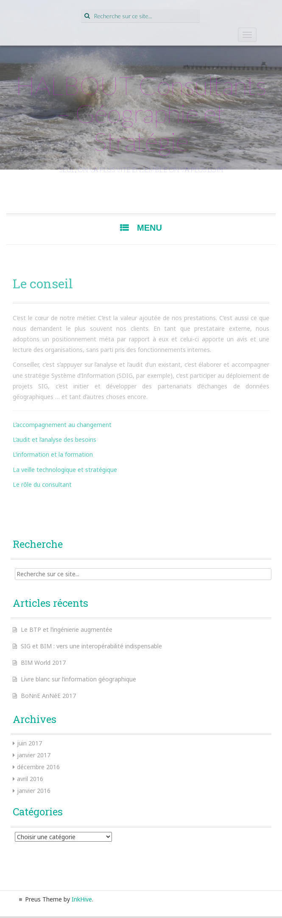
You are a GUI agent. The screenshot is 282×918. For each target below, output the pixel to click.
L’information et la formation (53, 454)
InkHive (82, 899)
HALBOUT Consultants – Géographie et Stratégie (141, 113)
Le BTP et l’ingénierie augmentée (66, 629)
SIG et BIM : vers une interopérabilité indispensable (91, 646)
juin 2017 (29, 743)
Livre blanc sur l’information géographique (78, 679)
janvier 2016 (33, 791)
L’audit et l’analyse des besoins (54, 439)
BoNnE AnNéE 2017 (48, 696)
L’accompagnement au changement (62, 425)
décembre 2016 (38, 767)
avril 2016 (30, 779)
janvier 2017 (33, 755)
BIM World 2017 (43, 663)
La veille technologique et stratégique (65, 470)
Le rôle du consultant (42, 484)
